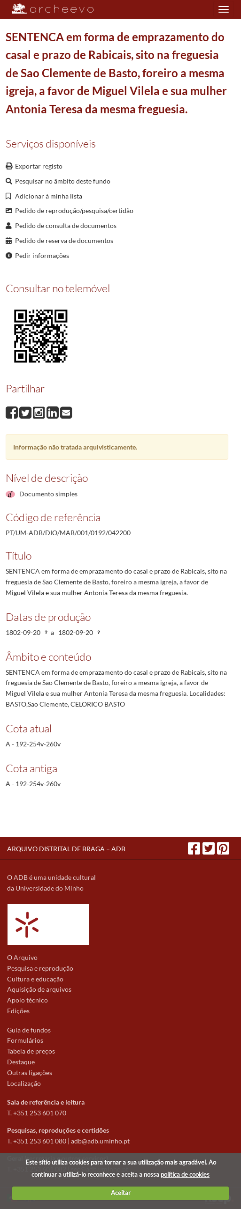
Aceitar (121, 1192)
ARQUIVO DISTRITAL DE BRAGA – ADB (66, 849)
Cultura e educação (35, 979)
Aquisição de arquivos (39, 989)
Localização (24, 1083)
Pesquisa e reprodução (40, 968)
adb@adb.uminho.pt (100, 1141)
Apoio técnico (27, 1000)
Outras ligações (29, 1072)
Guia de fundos (29, 1030)
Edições (18, 1011)
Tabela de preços (31, 1051)
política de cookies (185, 1174)
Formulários (25, 1040)
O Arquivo (22, 957)
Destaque (21, 1062)
